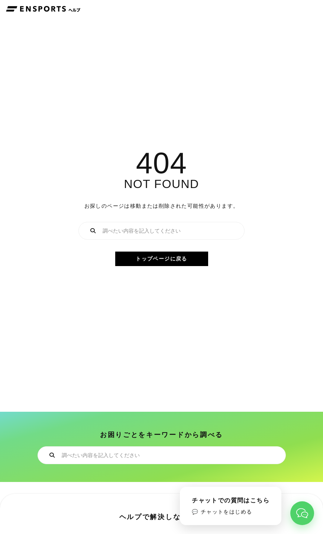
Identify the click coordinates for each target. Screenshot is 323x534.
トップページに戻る (161, 259)
